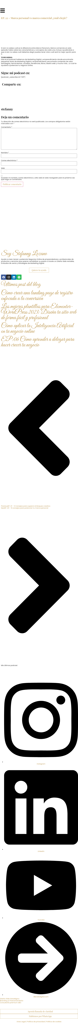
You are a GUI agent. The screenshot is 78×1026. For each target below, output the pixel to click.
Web (3, 168)
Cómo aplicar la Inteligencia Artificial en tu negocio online (37, 328)
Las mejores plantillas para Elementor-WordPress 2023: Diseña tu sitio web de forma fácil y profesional (38, 312)
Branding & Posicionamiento (11, 1000)
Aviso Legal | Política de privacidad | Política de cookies (39, 1021)
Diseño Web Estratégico (9, 999)
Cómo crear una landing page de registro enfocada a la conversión (37, 295)
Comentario (6, 127)
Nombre (5, 152)
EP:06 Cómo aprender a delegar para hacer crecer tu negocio (37, 342)
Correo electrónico (9, 160)
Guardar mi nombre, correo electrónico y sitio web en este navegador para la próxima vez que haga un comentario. (38, 178)
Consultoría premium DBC (10, 1002)
